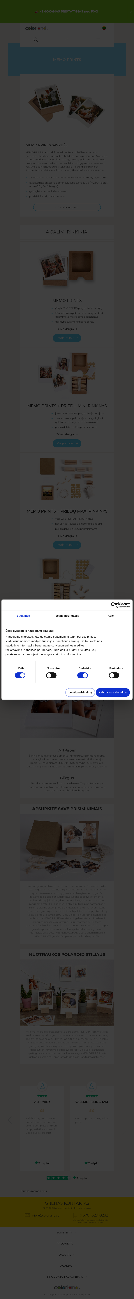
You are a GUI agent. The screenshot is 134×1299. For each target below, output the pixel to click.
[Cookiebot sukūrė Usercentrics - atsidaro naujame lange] (114, 605)
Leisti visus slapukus (113, 692)
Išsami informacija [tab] (67, 615)
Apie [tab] (111, 615)
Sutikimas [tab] (23, 615)
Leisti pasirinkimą (80, 692)
